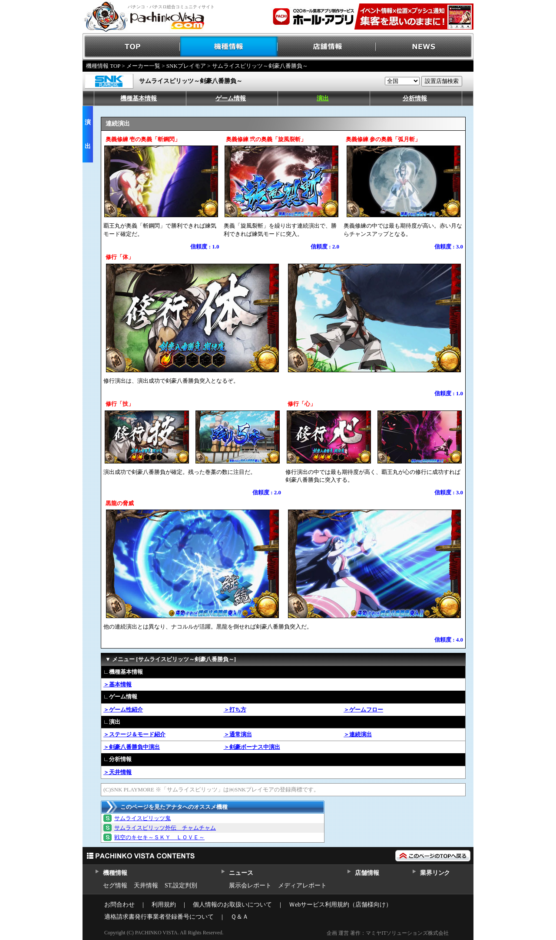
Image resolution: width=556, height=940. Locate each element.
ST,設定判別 (181, 885)
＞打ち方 (235, 709)
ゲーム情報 (230, 98)
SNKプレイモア (186, 66)
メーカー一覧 (143, 66)
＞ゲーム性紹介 (123, 709)
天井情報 (146, 885)
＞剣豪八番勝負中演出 (131, 747)
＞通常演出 (238, 734)
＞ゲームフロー (363, 709)
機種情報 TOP (103, 66)
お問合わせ (119, 904)
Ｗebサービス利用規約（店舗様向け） (340, 904)
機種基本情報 (138, 98)
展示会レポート (250, 885)
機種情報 (229, 46)
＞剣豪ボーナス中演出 (252, 747)
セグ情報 (115, 885)
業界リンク (435, 873)
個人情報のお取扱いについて (232, 904)
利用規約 (164, 904)
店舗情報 (327, 46)
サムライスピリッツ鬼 (142, 818)
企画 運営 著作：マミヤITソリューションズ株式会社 (388, 933)
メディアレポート (302, 885)
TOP (131, 46)
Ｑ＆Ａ (239, 917)
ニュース (241, 873)
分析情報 (415, 98)
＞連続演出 (358, 734)
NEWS (424, 46)
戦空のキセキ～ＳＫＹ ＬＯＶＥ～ (159, 837)
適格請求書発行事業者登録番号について (159, 917)
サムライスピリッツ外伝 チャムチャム (165, 827)
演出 (323, 98)
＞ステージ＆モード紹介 (134, 734)
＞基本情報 (117, 684)
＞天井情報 (117, 772)
